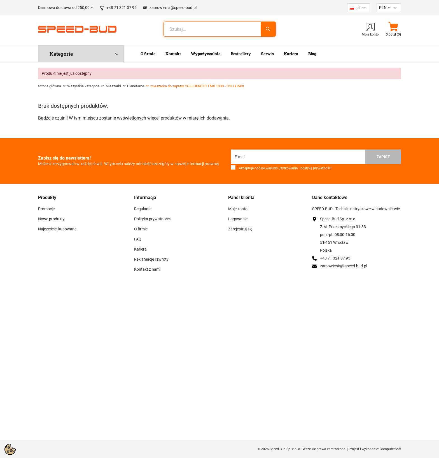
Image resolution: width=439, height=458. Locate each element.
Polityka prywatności (152, 219)
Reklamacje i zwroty (151, 259)
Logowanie (237, 219)
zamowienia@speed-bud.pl (173, 7)
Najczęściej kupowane (57, 229)
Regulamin (143, 209)
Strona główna (49, 86)
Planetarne (135, 86)
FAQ (137, 239)
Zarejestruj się (240, 229)
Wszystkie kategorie (83, 86)
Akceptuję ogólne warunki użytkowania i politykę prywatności (284, 168)
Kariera (140, 249)
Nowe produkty (51, 219)
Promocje (46, 209)
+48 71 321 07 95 (121, 7)
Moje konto (237, 209)
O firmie (141, 229)
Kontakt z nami (147, 269)
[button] (393, 29)
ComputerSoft (390, 449)
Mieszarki (113, 86)
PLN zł (385, 7)
